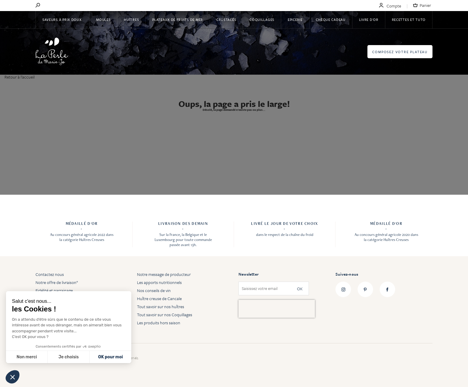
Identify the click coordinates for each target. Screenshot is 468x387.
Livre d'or (368, 19)
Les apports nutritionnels (159, 282)
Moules (103, 19)
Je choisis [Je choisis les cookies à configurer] (69, 357)
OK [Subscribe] (300, 288)
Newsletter (248, 274)
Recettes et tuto (409, 19)
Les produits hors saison (158, 323)
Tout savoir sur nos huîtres (160, 306)
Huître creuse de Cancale (159, 298)
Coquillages (262, 19)
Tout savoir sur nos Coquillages (164, 314)
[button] (12, 377)
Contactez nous (50, 274)
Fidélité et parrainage (54, 290)
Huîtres (131, 19)
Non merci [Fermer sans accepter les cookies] (26, 357)
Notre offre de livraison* (57, 282)
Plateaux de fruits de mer (177, 19)
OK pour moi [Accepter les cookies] (110, 357)
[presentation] (276, 309)
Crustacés (226, 19)
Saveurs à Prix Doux (62, 19)
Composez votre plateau (400, 51)
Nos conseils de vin (154, 290)
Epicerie (295, 19)
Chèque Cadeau (330, 19)
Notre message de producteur (164, 274)
